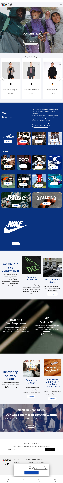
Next (61, 79)
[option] (11, 84)
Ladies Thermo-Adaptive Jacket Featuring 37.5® (10, 90)
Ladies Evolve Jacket (52, 89)
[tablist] (20, 460)
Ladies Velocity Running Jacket (31, 89)
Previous (2, 79)
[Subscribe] (50, 449)
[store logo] (9, 4)
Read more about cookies (40, 468)
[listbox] (11, 84)
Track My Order (29, 462)
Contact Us (16, 462)
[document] (31, 470)
